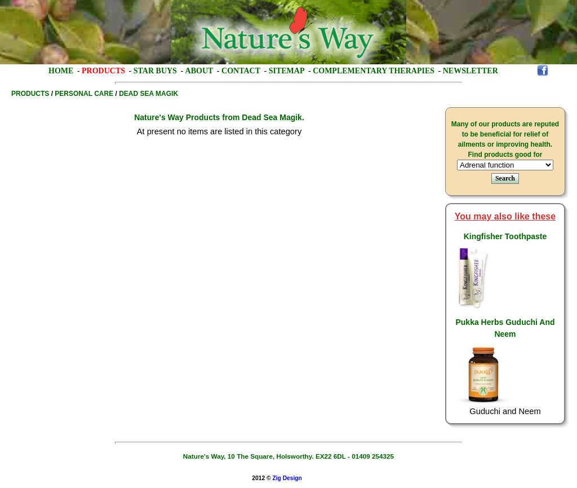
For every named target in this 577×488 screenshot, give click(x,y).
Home (60, 71)
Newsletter (470, 71)
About (199, 71)
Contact (240, 71)
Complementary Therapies (373, 71)
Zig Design (286, 478)
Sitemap (287, 71)
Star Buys (155, 71)
